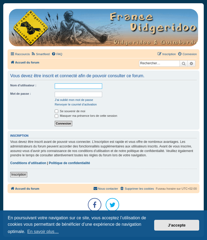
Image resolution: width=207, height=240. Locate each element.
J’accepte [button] (177, 225)
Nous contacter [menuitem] (105, 188)
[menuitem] (40, 54)
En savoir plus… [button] (43, 231)
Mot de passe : (20, 93)
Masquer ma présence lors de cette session (86, 115)
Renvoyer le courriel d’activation (76, 104)
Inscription (18, 175)
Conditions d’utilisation (28, 163)
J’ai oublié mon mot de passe (74, 99)
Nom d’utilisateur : (23, 85)
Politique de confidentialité (69, 163)
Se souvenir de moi (70, 111)
